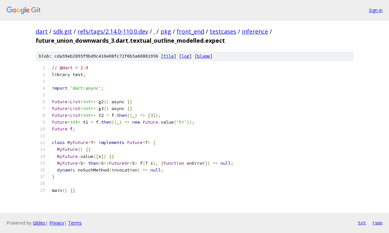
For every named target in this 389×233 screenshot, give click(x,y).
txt (362, 223)
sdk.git (62, 31)
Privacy (56, 223)
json (377, 223)
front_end (190, 31)
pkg (165, 31)
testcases (223, 31)
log (185, 56)
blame (203, 56)
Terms (75, 223)
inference (255, 31)
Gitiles (39, 223)
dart (42, 31)
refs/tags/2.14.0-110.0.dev (112, 31)
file (168, 56)
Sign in (376, 10)
